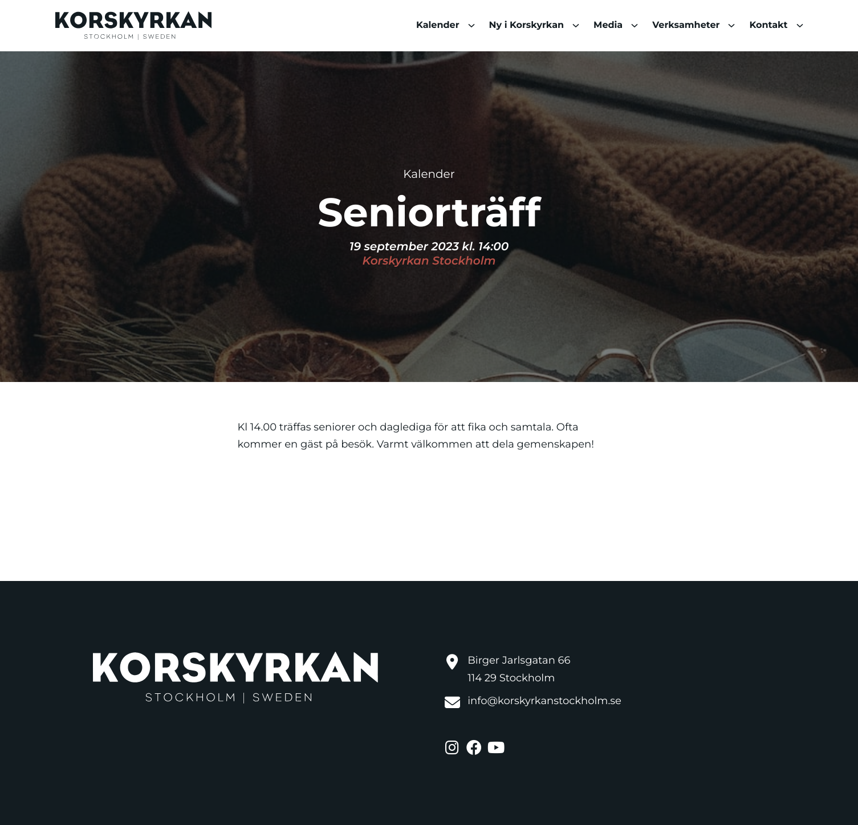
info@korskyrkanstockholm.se (544, 700)
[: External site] (454, 745)
